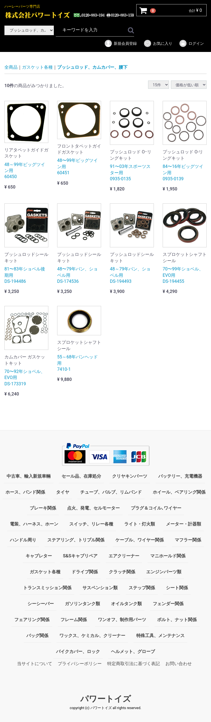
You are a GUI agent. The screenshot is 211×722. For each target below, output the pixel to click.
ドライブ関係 (84, 571)
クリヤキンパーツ (129, 476)
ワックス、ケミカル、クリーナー (92, 635)
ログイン (191, 43)
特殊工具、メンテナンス (160, 635)
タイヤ (62, 492)
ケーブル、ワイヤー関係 (139, 540)
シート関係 (177, 587)
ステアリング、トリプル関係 (75, 540)
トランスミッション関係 (47, 587)
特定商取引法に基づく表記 (133, 663)
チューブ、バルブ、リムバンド (111, 492)
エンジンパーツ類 (163, 571)
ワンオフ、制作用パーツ (122, 619)
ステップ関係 (142, 587)
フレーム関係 (73, 619)
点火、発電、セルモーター (93, 508)
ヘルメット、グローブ (133, 651)
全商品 (11, 67)
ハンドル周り (23, 540)
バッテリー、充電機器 (180, 476)
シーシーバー (40, 603)
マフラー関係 (188, 540)
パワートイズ (105, 699)
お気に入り (157, 43)
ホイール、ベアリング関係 (179, 492)
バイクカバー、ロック (78, 651)
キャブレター (39, 555)
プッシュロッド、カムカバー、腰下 (92, 67)
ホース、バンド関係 (25, 492)
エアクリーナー (124, 555)
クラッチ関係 (122, 571)
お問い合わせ (178, 663)
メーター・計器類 (183, 524)
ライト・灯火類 (139, 524)
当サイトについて (34, 663)
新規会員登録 (120, 43)
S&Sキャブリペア (80, 555)
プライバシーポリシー (80, 663)
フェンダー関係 (168, 603)
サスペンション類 (100, 587)
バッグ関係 (37, 635)
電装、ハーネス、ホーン (34, 524)
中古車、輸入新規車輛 (29, 476)
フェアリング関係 (31, 619)
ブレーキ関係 (43, 508)
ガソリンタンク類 (82, 603)
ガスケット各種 (37, 67)
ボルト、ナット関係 (177, 619)
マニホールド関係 (167, 555)
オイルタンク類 (126, 603)
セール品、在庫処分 (81, 476)
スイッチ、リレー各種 (91, 524)
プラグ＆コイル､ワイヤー (156, 508)
